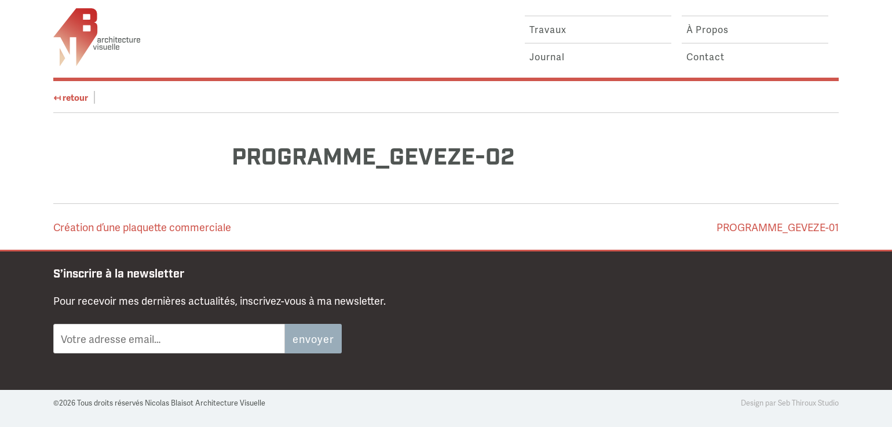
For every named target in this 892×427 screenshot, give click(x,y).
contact (705, 56)
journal (547, 56)
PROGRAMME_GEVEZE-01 (777, 227)
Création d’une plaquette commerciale (142, 227)
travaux (547, 29)
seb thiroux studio (808, 402)
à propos (707, 29)
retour (70, 97)
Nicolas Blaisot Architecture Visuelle (96, 37)
